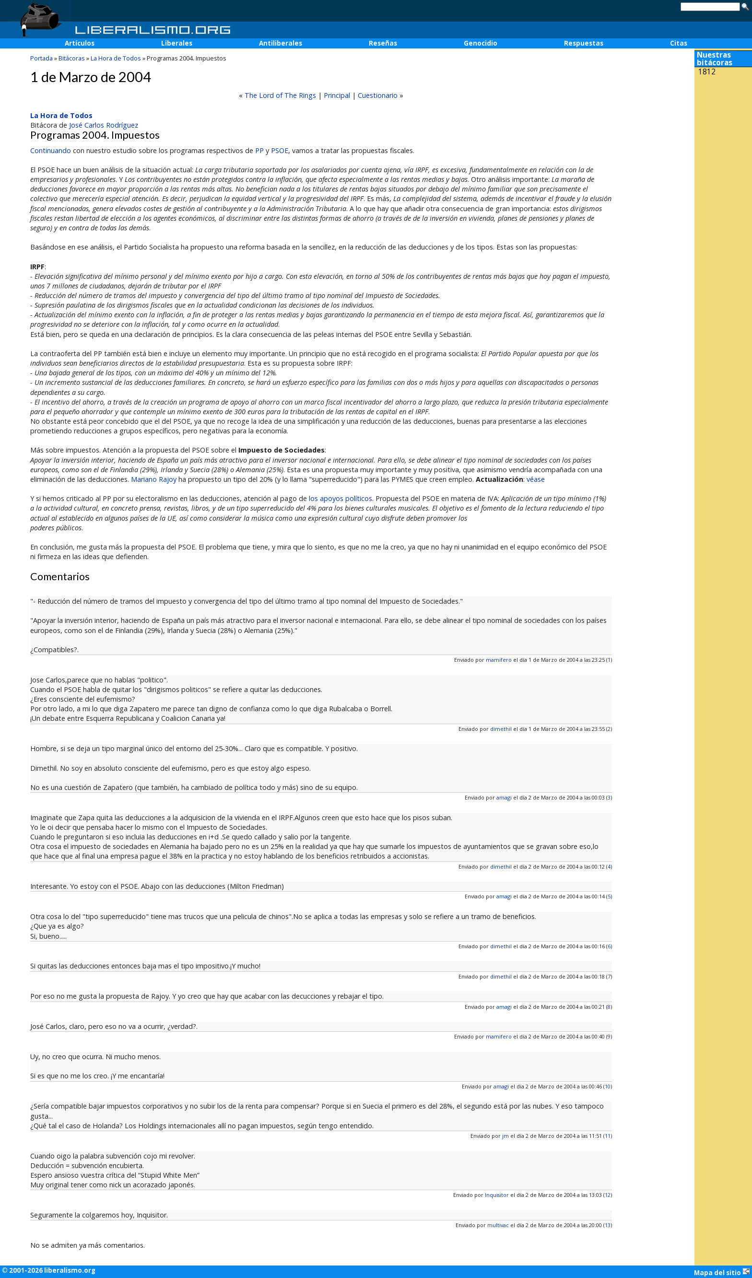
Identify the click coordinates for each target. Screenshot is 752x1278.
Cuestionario (378, 95)
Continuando (50, 150)
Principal (337, 95)
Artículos (79, 43)
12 (608, 1194)
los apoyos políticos (340, 498)
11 (608, 1135)
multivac (498, 1225)
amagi (504, 797)
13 (608, 1225)
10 (608, 1086)
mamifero (499, 659)
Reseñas (383, 43)
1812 (707, 71)
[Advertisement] (723, 143)
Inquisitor (497, 1194)
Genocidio (480, 43)
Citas (678, 43)
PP (259, 150)
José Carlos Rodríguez (103, 125)
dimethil (501, 728)
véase (536, 479)
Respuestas (583, 43)
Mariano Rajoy (153, 479)
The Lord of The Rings (280, 95)
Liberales (176, 43)
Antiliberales (280, 43)
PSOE (279, 150)
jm (505, 1135)
